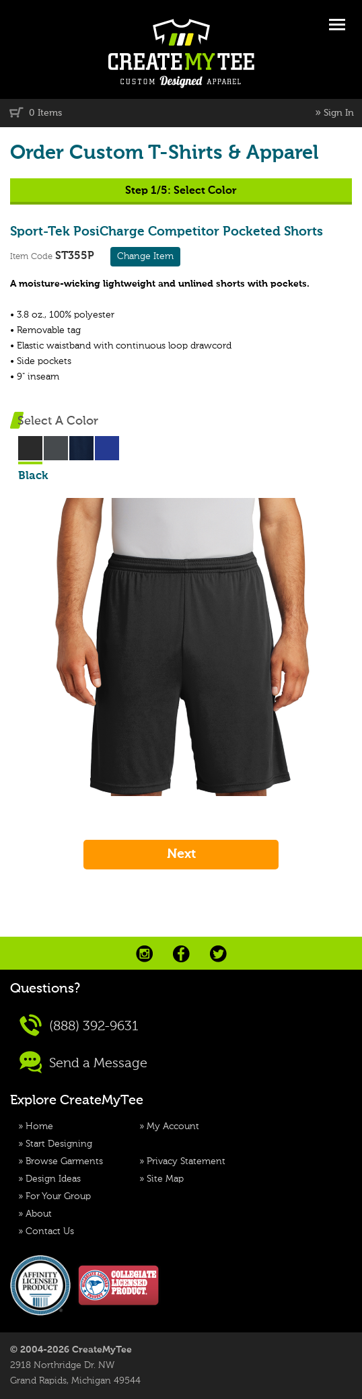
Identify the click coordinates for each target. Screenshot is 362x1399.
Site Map (165, 1179)
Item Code (31, 256)
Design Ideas (53, 1179)
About (39, 1214)
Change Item (145, 256)
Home (39, 1126)
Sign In (339, 113)
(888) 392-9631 (79, 1025)
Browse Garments (64, 1161)
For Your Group (58, 1196)
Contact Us (50, 1231)
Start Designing (59, 1144)
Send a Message (83, 1062)
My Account (173, 1126)
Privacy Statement (186, 1161)
